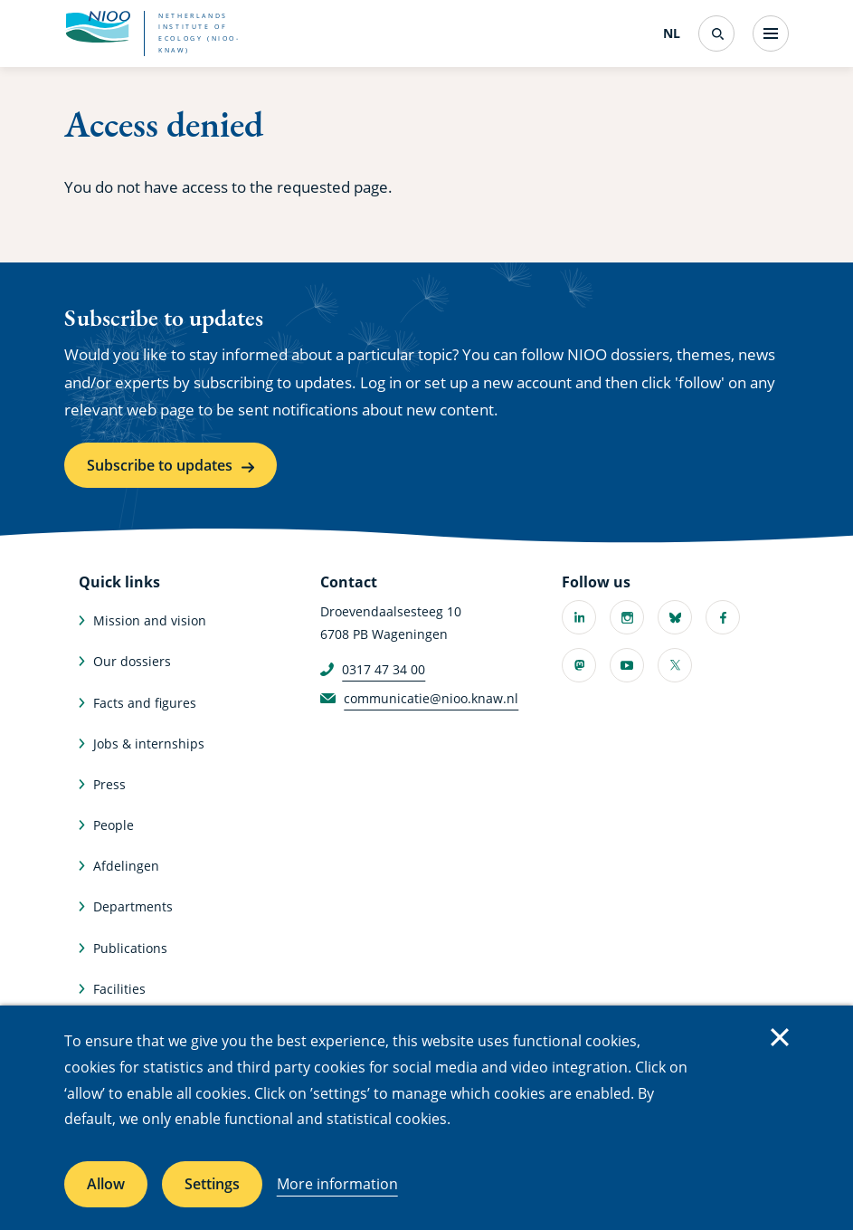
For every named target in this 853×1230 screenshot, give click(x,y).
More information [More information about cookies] (337, 1184)
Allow (106, 1184)
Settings (212, 1184)
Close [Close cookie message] (780, 1037)
